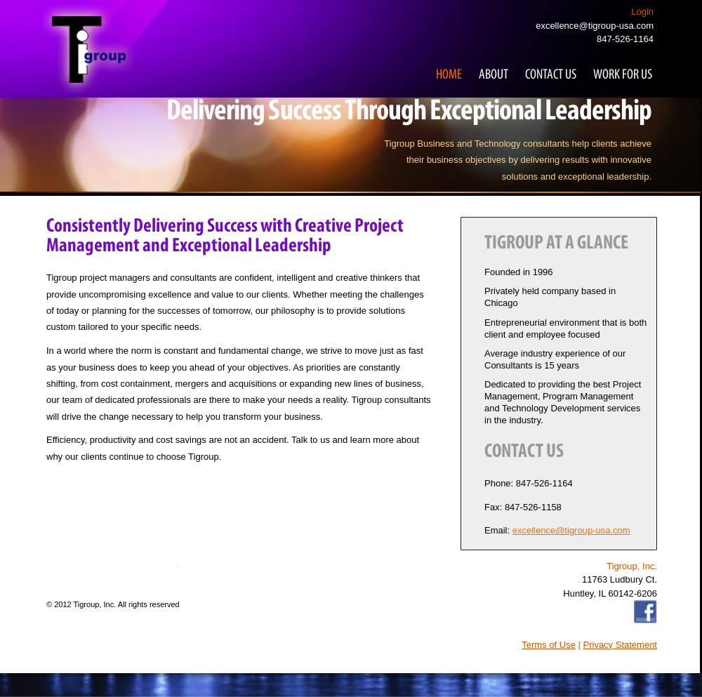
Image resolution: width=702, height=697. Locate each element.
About (493, 75)
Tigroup (90, 49)
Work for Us (622, 75)
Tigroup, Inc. (95, 604)
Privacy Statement (620, 644)
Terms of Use (549, 644)
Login (642, 11)
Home (449, 75)
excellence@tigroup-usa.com (595, 25)
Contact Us (550, 75)
